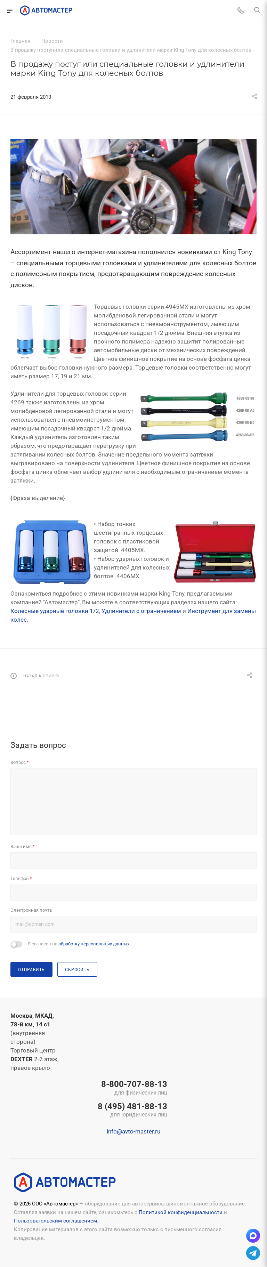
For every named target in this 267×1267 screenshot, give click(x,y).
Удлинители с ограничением (141, 610)
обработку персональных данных (93, 943)
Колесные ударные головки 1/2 (54, 610)
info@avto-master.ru (133, 1131)
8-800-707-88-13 (132, 1088)
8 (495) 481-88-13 (132, 1110)
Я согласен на (78, 943)
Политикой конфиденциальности (180, 1212)
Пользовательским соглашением (55, 1221)
